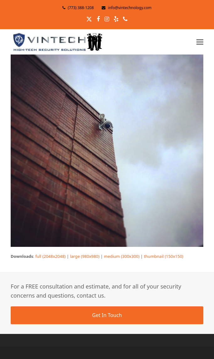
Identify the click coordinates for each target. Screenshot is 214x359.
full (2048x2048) (50, 256)
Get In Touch (107, 315)
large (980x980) (84, 256)
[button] (199, 41)
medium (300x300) (122, 256)
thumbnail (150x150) (164, 256)
